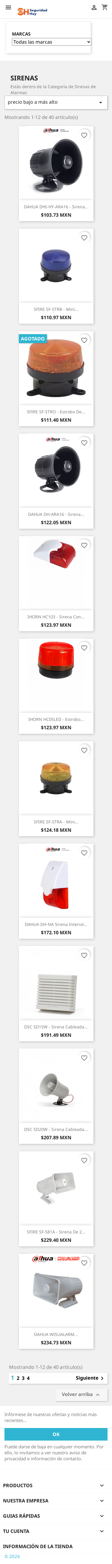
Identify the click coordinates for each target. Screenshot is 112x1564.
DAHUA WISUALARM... (56, 1334)
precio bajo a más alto (56, 102)
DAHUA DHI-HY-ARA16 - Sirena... (56, 207)
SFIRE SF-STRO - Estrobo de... (56, 412)
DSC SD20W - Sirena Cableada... (56, 1129)
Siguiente (91, 1378)
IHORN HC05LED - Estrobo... (56, 719)
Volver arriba (81, 1394)
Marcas (21, 33)
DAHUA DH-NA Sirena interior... (56, 924)
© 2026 (12, 1556)
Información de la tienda (38, 1546)
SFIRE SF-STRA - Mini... (56, 822)
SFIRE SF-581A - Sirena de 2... (56, 1232)
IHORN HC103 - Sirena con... (56, 617)
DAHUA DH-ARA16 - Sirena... (56, 514)
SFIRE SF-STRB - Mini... (56, 309)
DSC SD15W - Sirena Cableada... (56, 1027)
